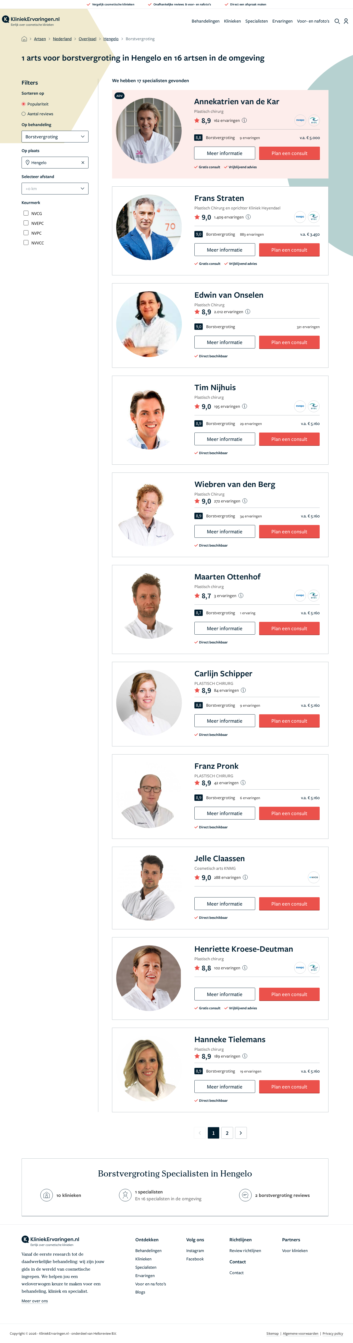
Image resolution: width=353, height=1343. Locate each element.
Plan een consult (289, 153)
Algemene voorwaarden (301, 1333)
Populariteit (35, 104)
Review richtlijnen (245, 1250)
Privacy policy (333, 1333)
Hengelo (111, 38)
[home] (30, 21)
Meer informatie (224, 153)
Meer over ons (35, 1301)
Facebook (195, 1259)
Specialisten (256, 21)
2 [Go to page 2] (227, 1132)
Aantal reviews (37, 113)
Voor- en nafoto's (313, 21)
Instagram (195, 1250)
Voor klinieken (295, 1250)
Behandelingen (206, 21)
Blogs (140, 1292)
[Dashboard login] (346, 21)
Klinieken (232, 21)
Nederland (62, 38)
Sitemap (272, 1333)
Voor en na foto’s (150, 1284)
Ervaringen (282, 21)
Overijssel (87, 38)
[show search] (337, 21)
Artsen (40, 38)
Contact (236, 1272)
